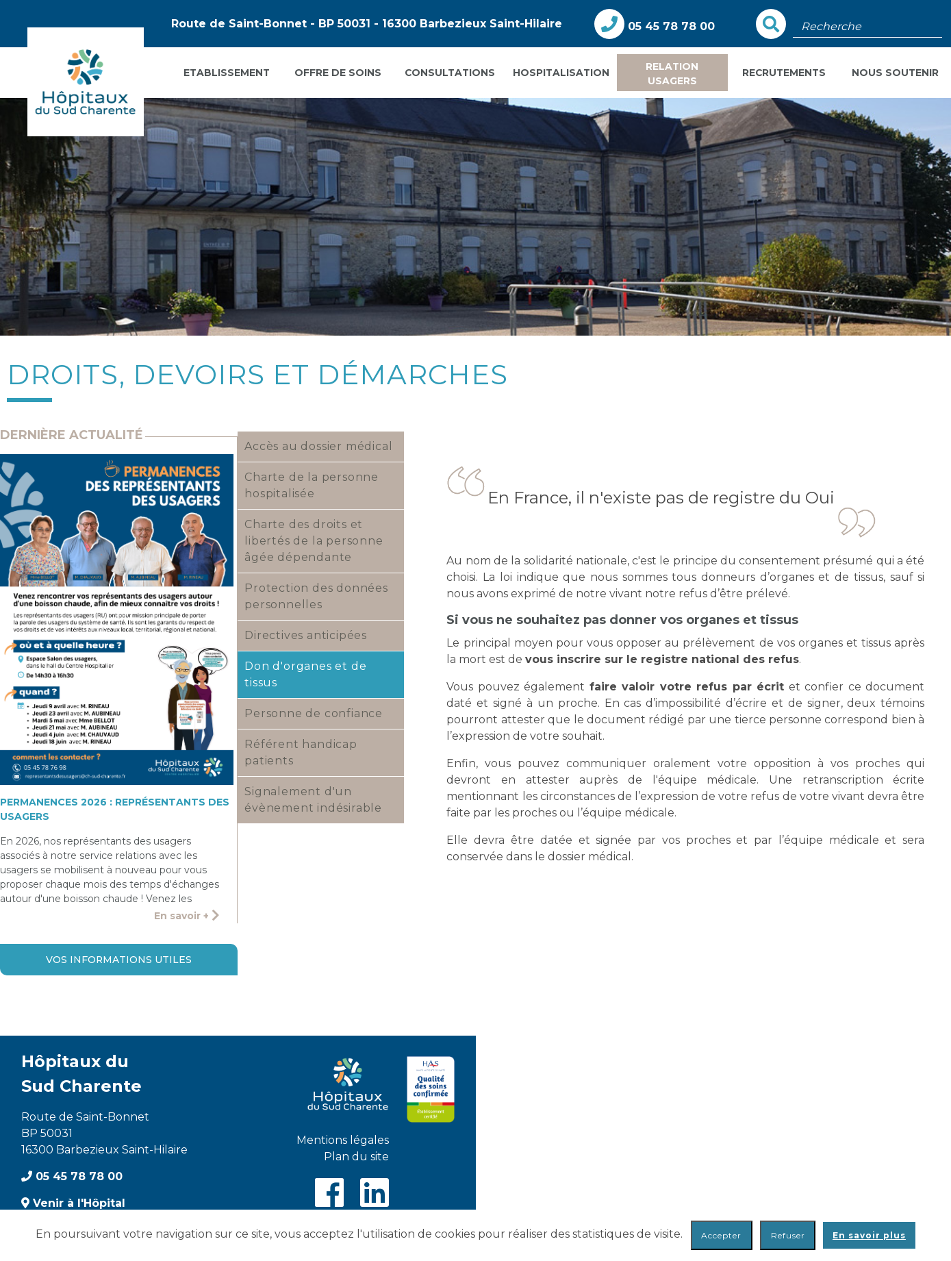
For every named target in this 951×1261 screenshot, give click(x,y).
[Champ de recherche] (867, 27)
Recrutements (784, 72)
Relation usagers (672, 73)
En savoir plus (869, 1235)
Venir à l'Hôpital (73, 1203)
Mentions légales (342, 1140)
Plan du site (356, 1156)
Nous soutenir (895, 72)
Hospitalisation (561, 72)
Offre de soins (337, 72)
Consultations (450, 72)
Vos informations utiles (119, 959)
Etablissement (226, 72)
